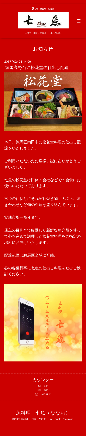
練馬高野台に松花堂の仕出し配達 (37, 68)
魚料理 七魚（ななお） (43, 413)
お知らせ (43, 49)
